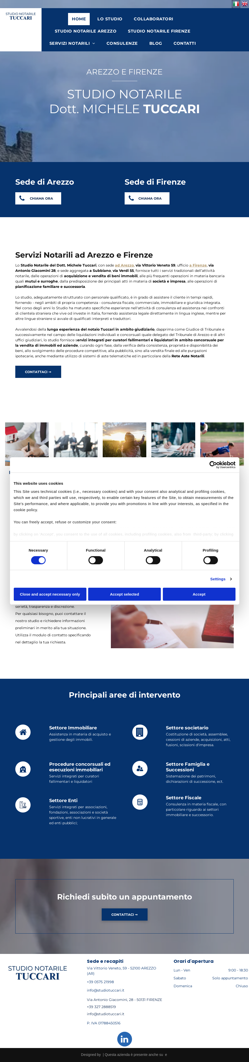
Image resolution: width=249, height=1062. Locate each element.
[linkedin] (124, 1040)
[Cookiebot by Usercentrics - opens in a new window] (213, 465)
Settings (218, 579)
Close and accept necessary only (50, 594)
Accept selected (124, 594)
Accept (199, 594)
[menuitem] (81, 19)
